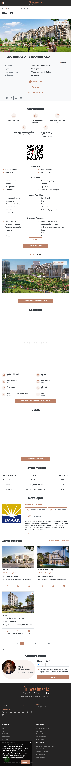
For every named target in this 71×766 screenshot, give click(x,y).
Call (37, 87)
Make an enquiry (35, 93)
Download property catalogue (35, 401)
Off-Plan (39, 731)
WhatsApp (37, 81)
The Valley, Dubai (11, 573)
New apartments (41, 734)
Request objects (18, 588)
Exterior (31, 255)
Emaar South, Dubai (47, 573)
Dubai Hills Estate (42, 751)
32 (49, 644)
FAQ (3, 731)
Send (53, 677)
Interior (39, 255)
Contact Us (5, 734)
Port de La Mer (41, 754)
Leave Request (35, 246)
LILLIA (5, 570)
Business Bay (40, 757)
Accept (25, 762)
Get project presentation (35, 301)
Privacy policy (6, 736)
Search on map (41, 736)
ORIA (5, 615)
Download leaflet (35, 459)
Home (4, 728)
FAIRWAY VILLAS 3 (45, 570)
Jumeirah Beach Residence (45, 746)
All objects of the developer (59, 541)
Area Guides (40, 739)
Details (27, 533)
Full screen (63, 23)
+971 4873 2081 (41, 707)
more (35, 239)
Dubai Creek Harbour (43, 749)
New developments (42, 728)
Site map (5, 739)
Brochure (7, 588)
